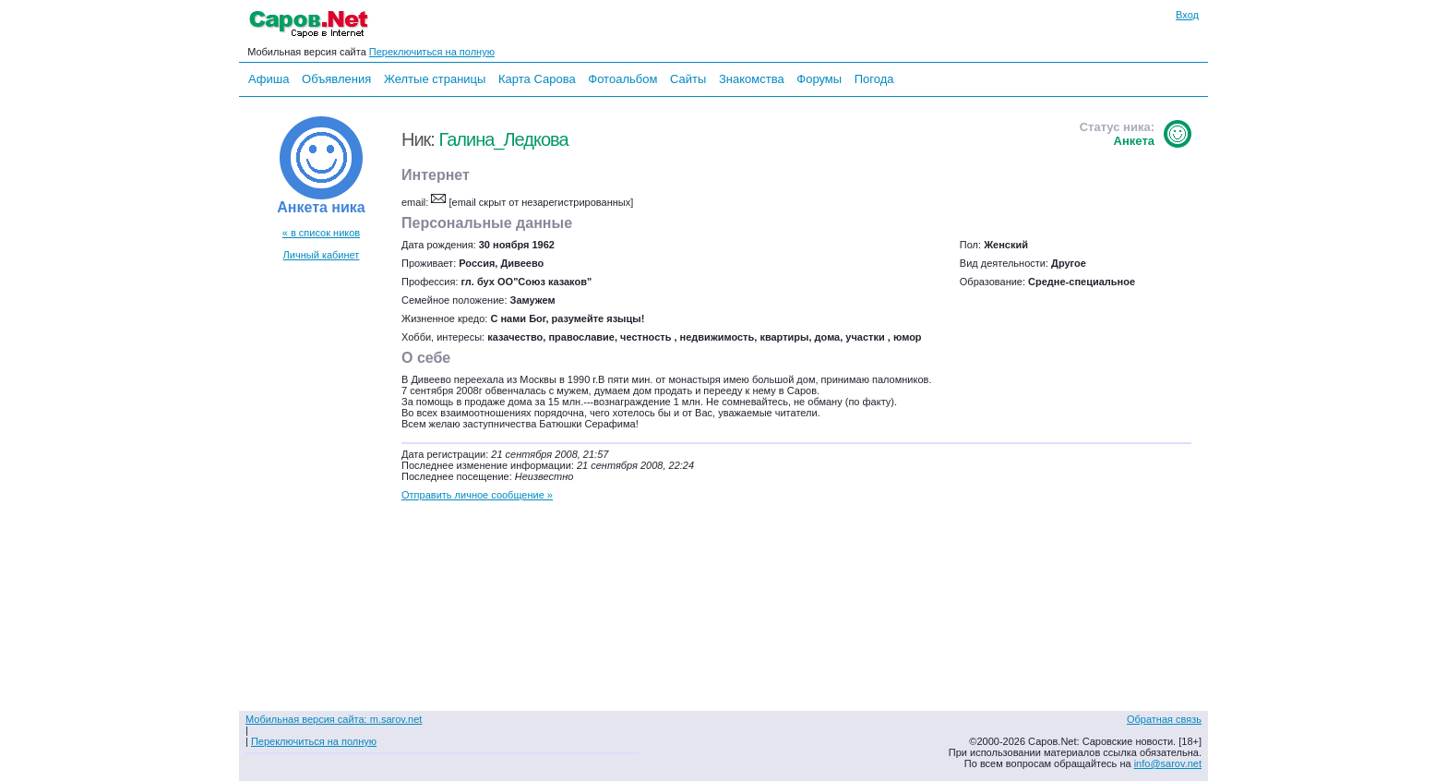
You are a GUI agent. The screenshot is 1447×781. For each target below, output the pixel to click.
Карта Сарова (537, 79)
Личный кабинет (321, 254)
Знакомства (751, 79)
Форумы (819, 79)
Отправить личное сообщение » (477, 494)
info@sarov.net (1168, 763)
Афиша (268, 79)
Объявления (336, 79)
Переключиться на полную (432, 51)
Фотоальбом (622, 79)
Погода (874, 79)
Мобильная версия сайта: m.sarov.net (333, 719)
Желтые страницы (435, 79)
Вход (1187, 14)
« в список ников (321, 232)
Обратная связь (1164, 719)
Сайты (688, 79)
